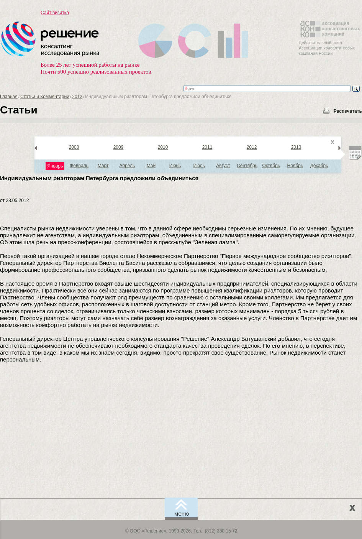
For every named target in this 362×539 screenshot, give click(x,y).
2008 (74, 147)
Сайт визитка (55, 12)
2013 (296, 147)
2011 (207, 147)
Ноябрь (295, 165)
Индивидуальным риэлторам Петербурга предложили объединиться (99, 178)
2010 (163, 147)
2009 (118, 147)
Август (223, 165)
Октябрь (271, 165)
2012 (77, 96)
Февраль (79, 165)
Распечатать (348, 111)
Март (103, 165)
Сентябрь (247, 165)
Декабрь (319, 165)
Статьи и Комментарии (44, 96)
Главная (9, 96)
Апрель (127, 165)
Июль (199, 165)
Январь (55, 166)
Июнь (175, 165)
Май (151, 165)
